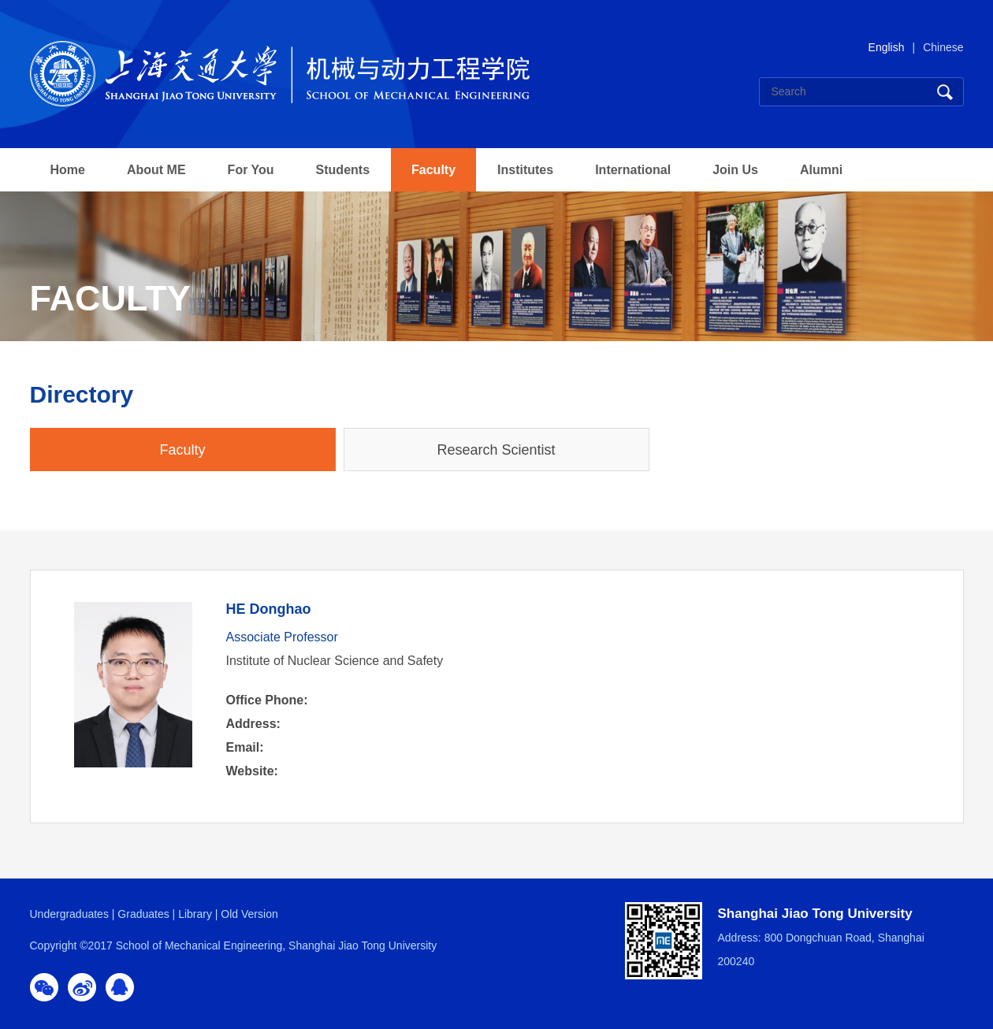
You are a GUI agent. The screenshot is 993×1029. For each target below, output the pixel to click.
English (886, 47)
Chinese (943, 47)
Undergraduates (69, 914)
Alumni (821, 169)
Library (195, 914)
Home (67, 169)
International (633, 169)
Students (343, 169)
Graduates (143, 914)
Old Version (249, 914)
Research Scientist (496, 450)
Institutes (525, 169)
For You (251, 169)
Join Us (735, 169)
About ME (156, 169)
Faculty (433, 169)
